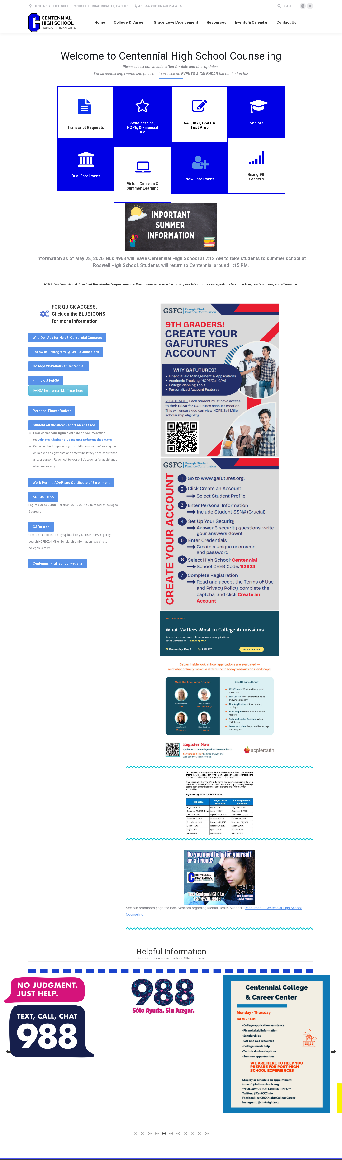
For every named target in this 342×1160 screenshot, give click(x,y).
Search (288, 6)
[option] (57, 1028)
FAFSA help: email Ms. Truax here (58, 391)
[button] (8, 1051)
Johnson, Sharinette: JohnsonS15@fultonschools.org (75, 439)
